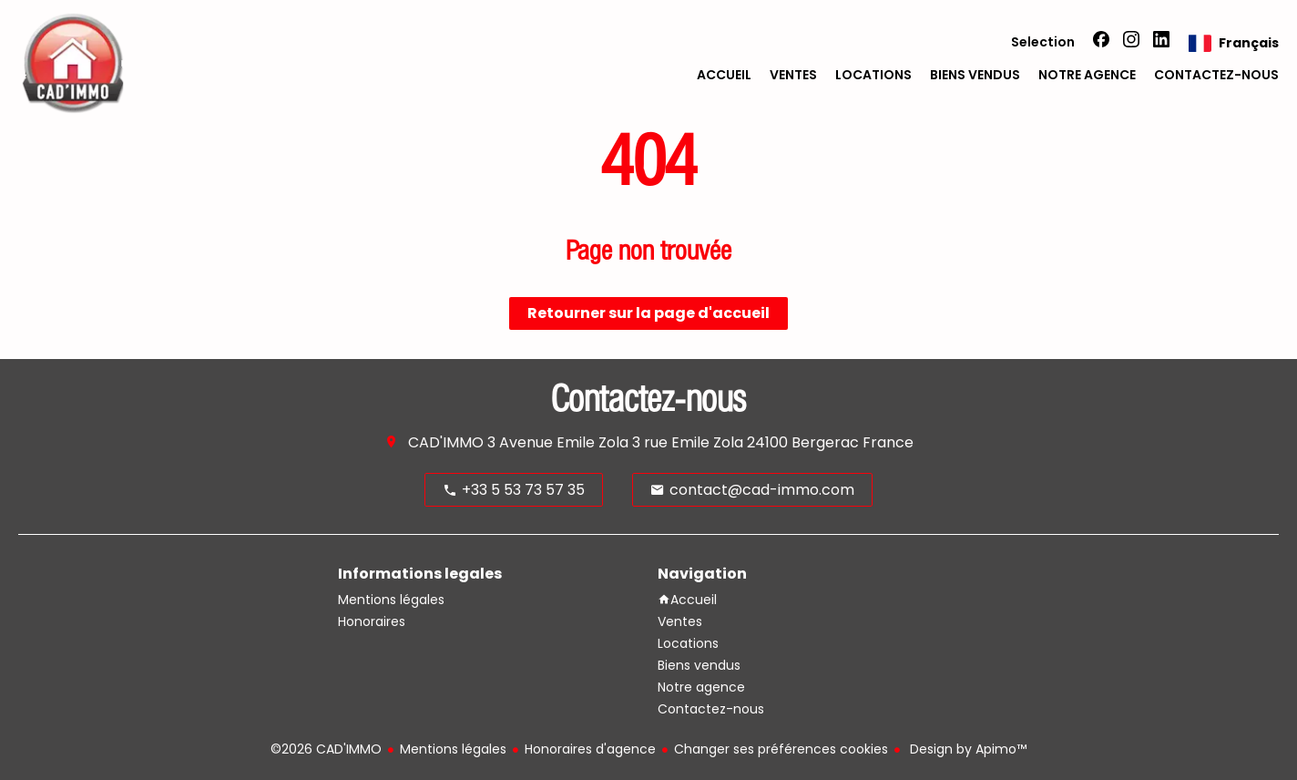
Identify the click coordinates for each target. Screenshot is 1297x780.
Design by (966, 749)
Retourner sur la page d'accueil (648, 313)
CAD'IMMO (446, 442)
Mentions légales (453, 749)
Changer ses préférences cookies (781, 749)
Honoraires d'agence (590, 749)
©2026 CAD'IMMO (326, 749)
